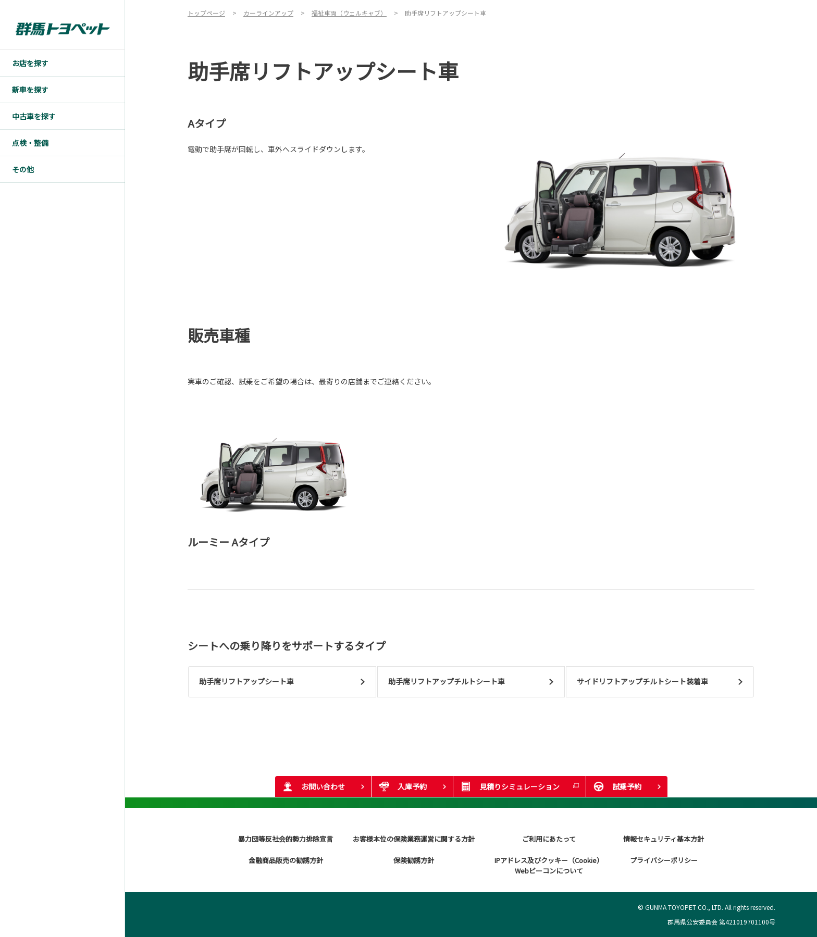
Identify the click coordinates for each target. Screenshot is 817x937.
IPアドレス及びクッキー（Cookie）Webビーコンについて (548, 865)
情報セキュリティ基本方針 (663, 839)
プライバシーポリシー (664, 860)
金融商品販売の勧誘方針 (286, 860)
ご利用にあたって (549, 839)
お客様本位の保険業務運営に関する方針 (414, 839)
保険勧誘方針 (413, 860)
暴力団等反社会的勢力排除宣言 (285, 839)
